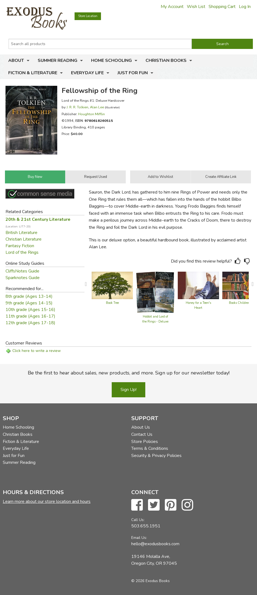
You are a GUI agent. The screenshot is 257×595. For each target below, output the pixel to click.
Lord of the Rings (22, 252)
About (16, 60)
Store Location (87, 16)
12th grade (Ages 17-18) (30, 323)
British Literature (21, 233)
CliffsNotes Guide (22, 271)
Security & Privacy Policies (156, 456)
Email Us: (139, 537)
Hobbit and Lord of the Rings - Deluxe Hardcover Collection (155, 322)
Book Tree (112, 303)
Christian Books (166, 60)
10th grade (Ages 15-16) (30, 310)
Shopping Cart (222, 7)
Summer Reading (57, 60)
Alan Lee (97, 107)
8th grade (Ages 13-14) (29, 296)
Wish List (196, 7)
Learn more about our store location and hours (47, 501)
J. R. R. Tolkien (77, 107)
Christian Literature (24, 239)
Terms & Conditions (149, 448)
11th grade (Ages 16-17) (30, 316)
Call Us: (137, 519)
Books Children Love (243, 303)
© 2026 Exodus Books (150, 580)
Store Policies (144, 442)
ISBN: (94, 120)
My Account (172, 7)
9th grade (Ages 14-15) (29, 303)
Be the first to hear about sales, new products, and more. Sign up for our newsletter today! (128, 373)
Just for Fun (132, 73)
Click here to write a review (36, 350)
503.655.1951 (145, 526)
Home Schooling (111, 60)
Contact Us (141, 434)
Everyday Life (87, 73)
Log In (245, 7)
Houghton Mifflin (91, 114)
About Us (140, 427)
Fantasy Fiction (20, 246)
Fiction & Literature (32, 73)
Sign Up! (128, 390)
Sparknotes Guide (23, 278)
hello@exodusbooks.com (155, 544)
